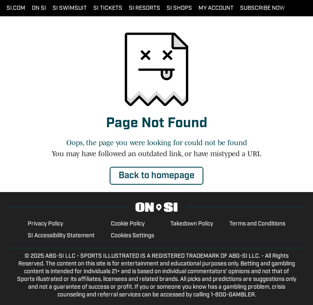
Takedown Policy (191, 224)
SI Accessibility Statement (61, 236)
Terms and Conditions (257, 224)
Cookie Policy (128, 224)
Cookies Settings (132, 236)
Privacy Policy (45, 224)
